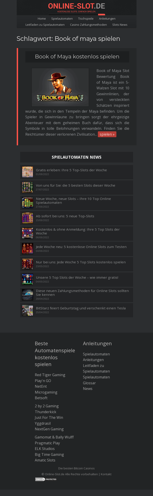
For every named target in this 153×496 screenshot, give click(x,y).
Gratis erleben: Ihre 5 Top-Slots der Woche (71, 147)
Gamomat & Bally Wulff (54, 414)
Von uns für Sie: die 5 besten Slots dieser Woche (75, 162)
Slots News (119, 25)
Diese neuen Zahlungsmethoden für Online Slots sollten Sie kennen (82, 269)
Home (42, 18)
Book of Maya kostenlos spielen (77, 56)
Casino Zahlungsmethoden (88, 25)
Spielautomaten (62, 18)
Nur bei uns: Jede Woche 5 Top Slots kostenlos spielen (81, 239)
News (87, 365)
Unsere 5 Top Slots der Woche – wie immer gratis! (77, 254)
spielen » (75, 111)
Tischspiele (86, 18)
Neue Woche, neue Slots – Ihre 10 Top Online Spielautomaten (73, 177)
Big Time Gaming (49, 431)
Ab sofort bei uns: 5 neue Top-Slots (65, 193)
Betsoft (41, 374)
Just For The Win (49, 394)
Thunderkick (45, 388)
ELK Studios (45, 425)
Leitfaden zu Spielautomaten (45, 25)
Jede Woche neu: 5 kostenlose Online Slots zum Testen (81, 223)
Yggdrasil (43, 400)
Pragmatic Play (47, 419)
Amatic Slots (45, 437)
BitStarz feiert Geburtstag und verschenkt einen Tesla (81, 285)
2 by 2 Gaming (47, 382)
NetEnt (41, 363)
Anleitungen (107, 18)
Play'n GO (43, 357)
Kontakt (106, 451)
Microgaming (46, 368)
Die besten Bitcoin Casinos (76, 445)
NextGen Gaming (49, 405)
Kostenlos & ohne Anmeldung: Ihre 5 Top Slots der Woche (78, 208)
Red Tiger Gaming (50, 351)
